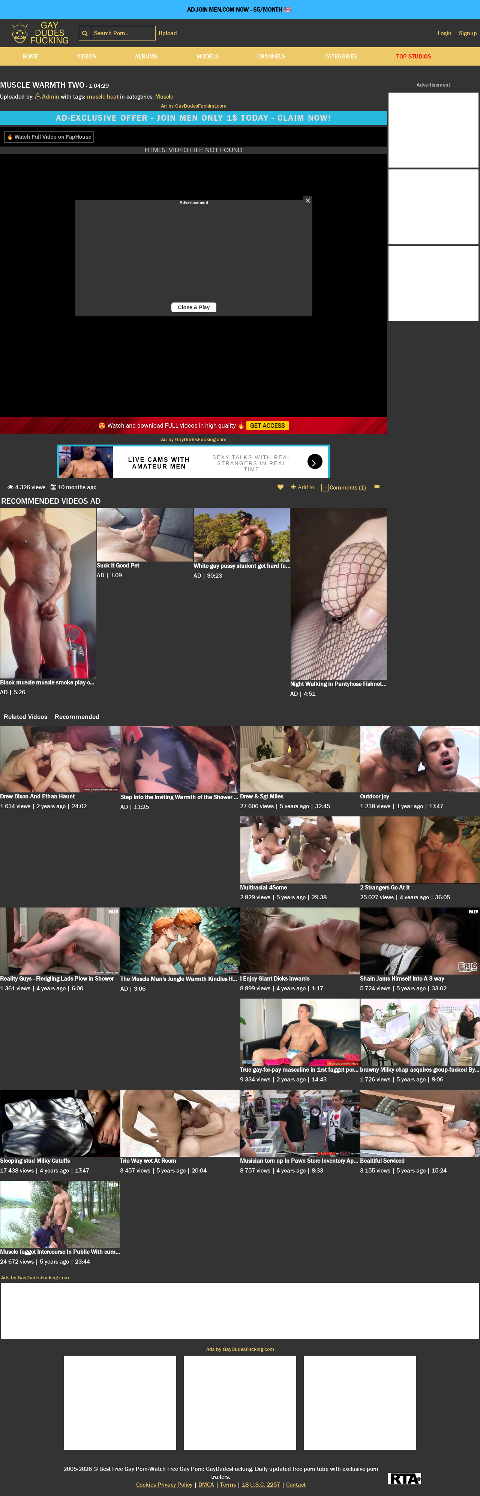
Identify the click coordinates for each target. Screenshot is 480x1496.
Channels (271, 56)
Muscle (164, 96)
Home (30, 56)
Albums (146, 56)
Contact (296, 1485)
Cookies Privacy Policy (164, 1485)
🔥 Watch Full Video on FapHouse (49, 137)
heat (112, 96)
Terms (228, 1485)
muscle (96, 96)
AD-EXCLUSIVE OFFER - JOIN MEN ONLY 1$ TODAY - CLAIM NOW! (193, 118)
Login (445, 33)
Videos (86, 56)
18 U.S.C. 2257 (261, 1485)
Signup (468, 33)
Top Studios (413, 56)
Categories (340, 56)
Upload (168, 33)
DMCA (206, 1485)
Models (207, 56)
